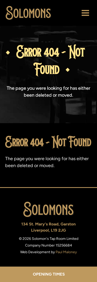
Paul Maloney (66, 252)
